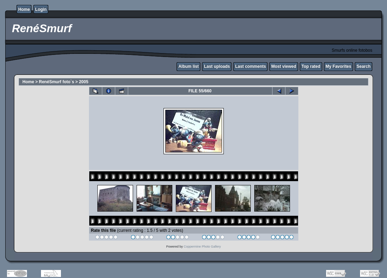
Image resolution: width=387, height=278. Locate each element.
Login (41, 9)
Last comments (250, 66)
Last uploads (217, 66)
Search (364, 66)
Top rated (311, 66)
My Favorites (338, 66)
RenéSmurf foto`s (56, 81)
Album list (188, 66)
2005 (83, 81)
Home (24, 9)
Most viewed (283, 66)
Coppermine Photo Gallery (202, 246)
